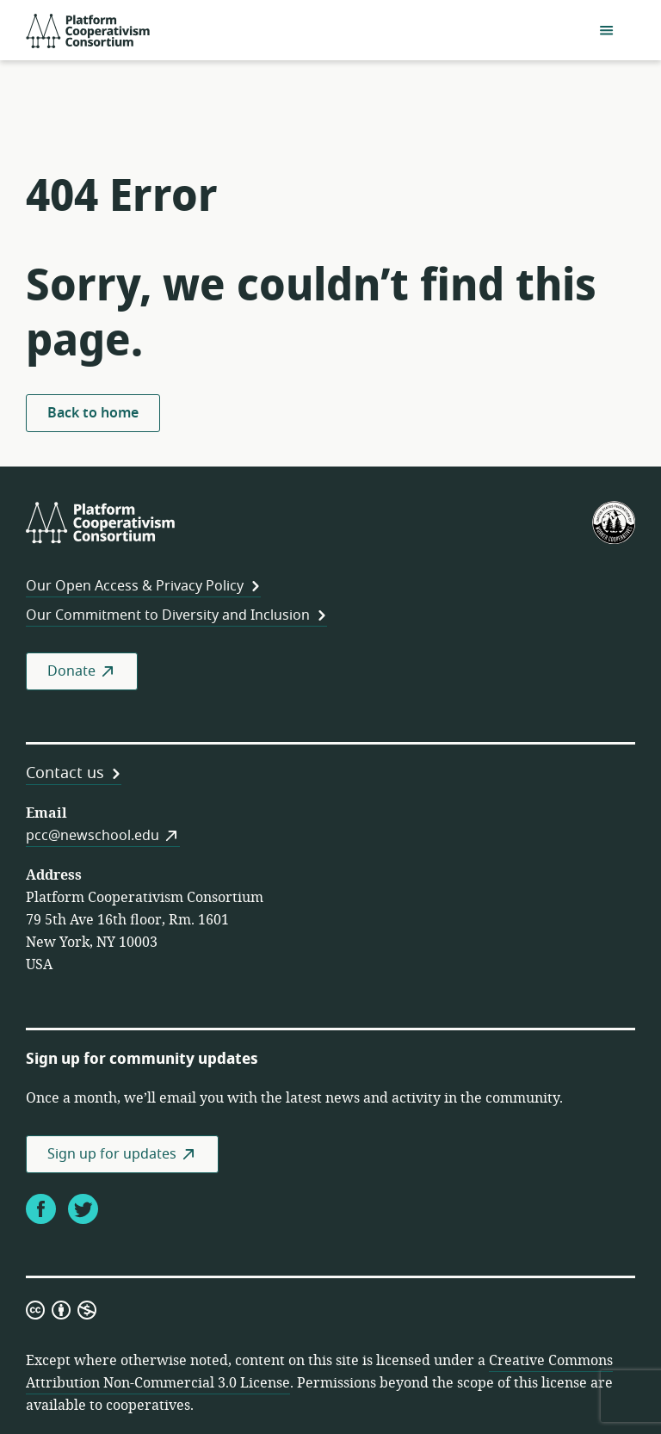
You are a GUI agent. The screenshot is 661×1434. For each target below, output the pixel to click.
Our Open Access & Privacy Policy (135, 586)
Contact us (65, 773)
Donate (71, 671)
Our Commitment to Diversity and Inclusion (168, 615)
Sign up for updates (111, 1154)
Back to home (93, 413)
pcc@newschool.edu (92, 835)
